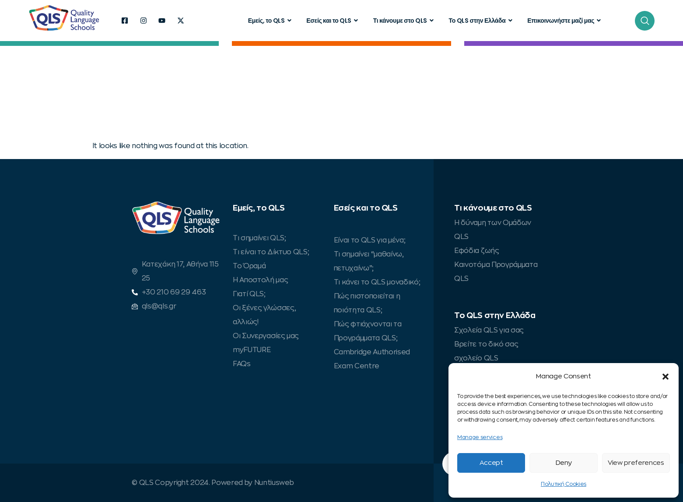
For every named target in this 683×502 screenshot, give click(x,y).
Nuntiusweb (274, 482)
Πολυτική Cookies (563, 484)
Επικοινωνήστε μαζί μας (565, 21)
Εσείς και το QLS (333, 21)
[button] (665, 376)
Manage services (479, 437)
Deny (564, 463)
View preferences (636, 463)
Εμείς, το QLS (271, 21)
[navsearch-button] (645, 21)
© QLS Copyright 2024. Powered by (193, 482)
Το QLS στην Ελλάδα (482, 21)
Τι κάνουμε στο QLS (404, 21)
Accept (491, 463)
